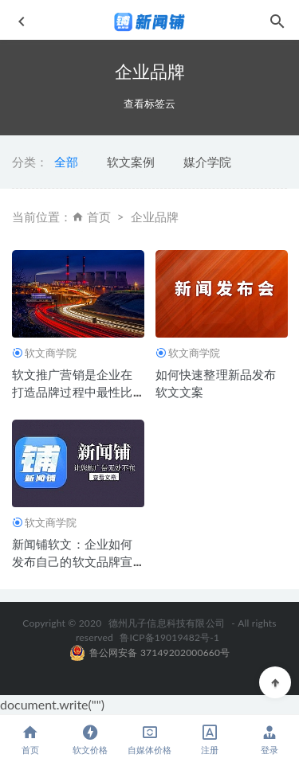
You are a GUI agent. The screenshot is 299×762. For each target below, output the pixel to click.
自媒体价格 (149, 739)
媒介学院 (207, 161)
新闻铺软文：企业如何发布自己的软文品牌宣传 (72, 561)
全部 (66, 161)
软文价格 (90, 739)
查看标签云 (149, 103)
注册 (209, 739)
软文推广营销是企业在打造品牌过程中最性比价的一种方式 (72, 391)
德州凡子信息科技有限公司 (166, 623)
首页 (99, 216)
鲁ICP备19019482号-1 (169, 637)
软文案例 (131, 161)
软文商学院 (51, 352)
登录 (269, 739)
